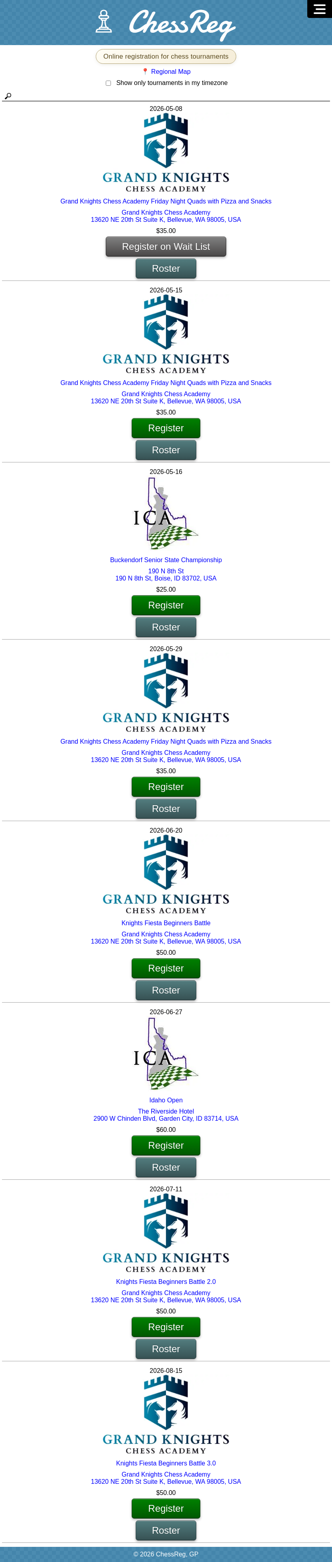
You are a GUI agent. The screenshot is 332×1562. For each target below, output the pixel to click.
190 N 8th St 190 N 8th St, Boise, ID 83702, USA (165, 575)
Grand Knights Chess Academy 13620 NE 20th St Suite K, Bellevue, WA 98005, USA (166, 216)
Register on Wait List (166, 246)
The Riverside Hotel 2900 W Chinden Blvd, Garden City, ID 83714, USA (165, 1115)
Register (166, 428)
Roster (166, 268)
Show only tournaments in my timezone (171, 82)
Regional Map (171, 71)
